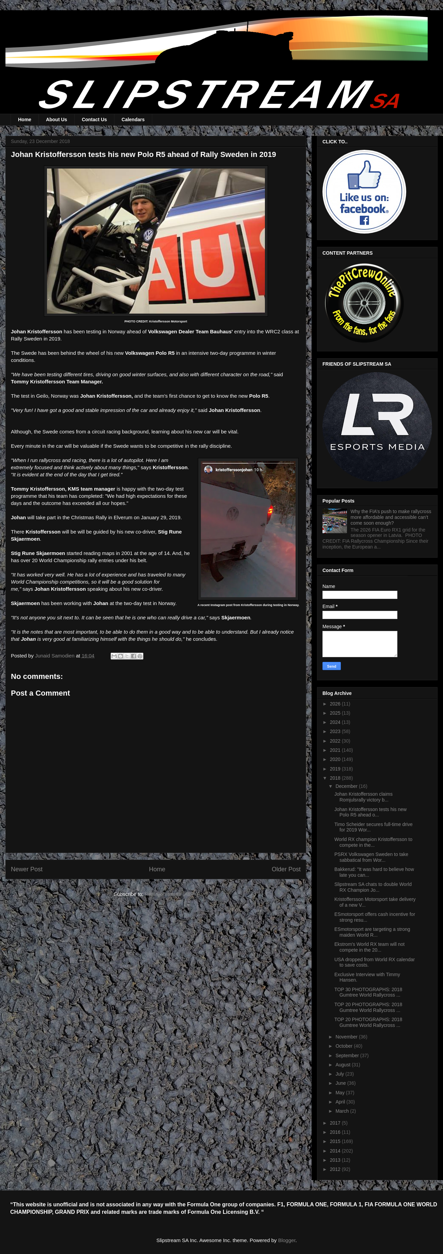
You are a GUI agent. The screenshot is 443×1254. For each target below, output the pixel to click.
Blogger (287, 1240)
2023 (336, 731)
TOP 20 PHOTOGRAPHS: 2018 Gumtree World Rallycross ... (368, 1007)
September (347, 1055)
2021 (336, 750)
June (341, 1083)
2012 (336, 1169)
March (342, 1111)
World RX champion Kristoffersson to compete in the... (373, 842)
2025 (336, 713)
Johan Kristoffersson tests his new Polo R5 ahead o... (370, 812)
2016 (336, 1132)
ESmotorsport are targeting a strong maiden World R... (372, 932)
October (344, 1046)
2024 (336, 722)
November (347, 1036)
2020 (336, 759)
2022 (336, 741)
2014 (336, 1151)
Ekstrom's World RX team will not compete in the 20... (369, 947)
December (347, 786)
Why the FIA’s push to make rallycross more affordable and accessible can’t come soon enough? (391, 517)
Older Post (286, 869)
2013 (336, 1160)
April (340, 1102)
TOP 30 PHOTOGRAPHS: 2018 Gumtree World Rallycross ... (368, 992)
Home (24, 119)
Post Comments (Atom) (171, 894)
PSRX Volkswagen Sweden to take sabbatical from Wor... (371, 857)
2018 (336, 778)
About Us (56, 119)
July (340, 1074)
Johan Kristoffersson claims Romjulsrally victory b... (363, 797)
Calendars (133, 119)
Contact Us (94, 119)
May (340, 1092)
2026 (336, 704)
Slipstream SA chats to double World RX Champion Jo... (373, 887)
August (343, 1064)
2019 (336, 769)
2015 (336, 1141)
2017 (336, 1123)
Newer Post (27, 869)
